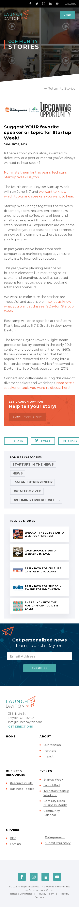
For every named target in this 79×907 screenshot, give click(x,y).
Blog (13, 838)
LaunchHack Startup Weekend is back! (41, 552)
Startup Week (53, 779)
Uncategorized (26, 491)
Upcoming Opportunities (36, 500)
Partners (49, 750)
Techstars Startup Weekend (56, 793)
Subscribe (70, 4)
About (45, 736)
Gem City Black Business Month (55, 803)
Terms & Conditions (21, 893)
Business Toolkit (22, 789)
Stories (13, 829)
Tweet (43, 440)
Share (15, 440)
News (17, 473)
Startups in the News (33, 464)
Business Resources (15, 772)
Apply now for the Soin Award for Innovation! (43, 588)
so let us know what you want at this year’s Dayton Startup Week (39, 306)
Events (46, 771)
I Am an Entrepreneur (32, 482)
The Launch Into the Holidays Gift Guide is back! (41, 605)
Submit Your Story (27, 417)
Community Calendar (51, 813)
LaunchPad (51, 785)
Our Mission (52, 745)
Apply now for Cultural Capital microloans (44, 570)
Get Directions (20, 726)
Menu (67, 15)
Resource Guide (21, 783)
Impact (48, 756)
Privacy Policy (46, 893)
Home (10, 736)
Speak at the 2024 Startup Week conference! (45, 534)
